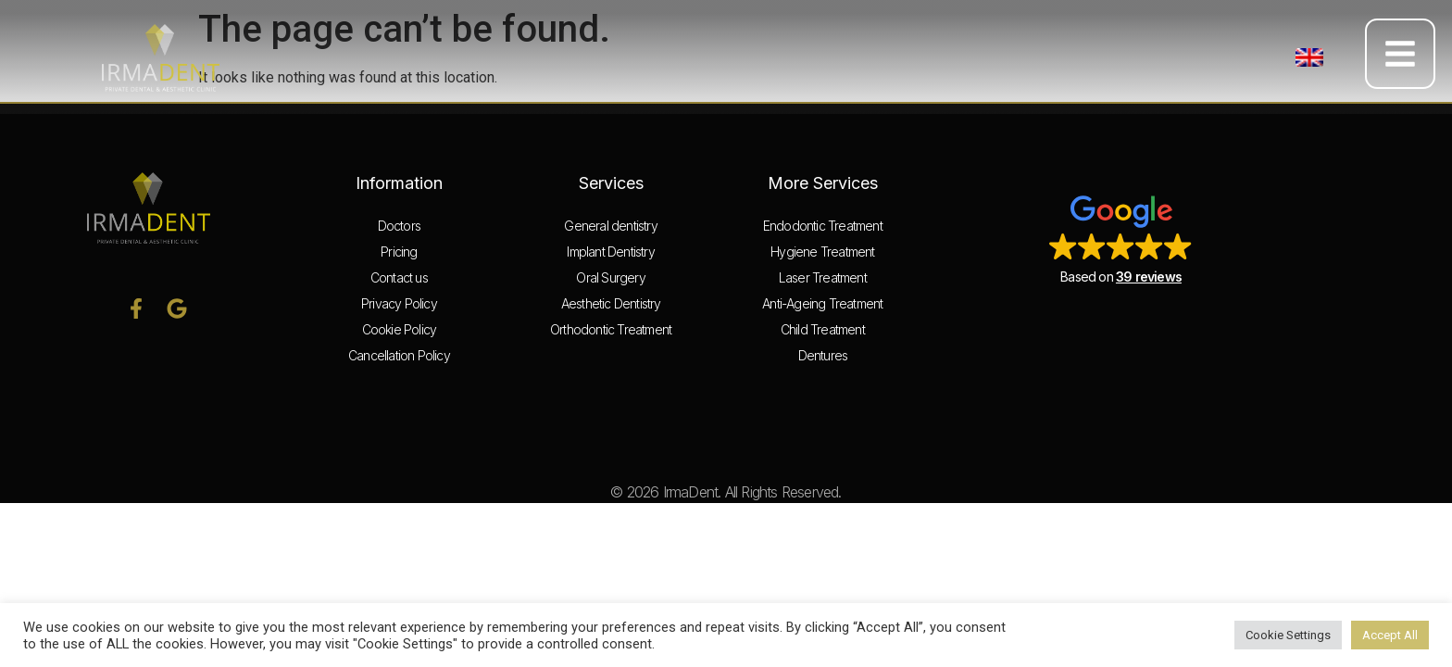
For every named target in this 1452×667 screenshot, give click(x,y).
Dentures (823, 355)
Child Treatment (823, 329)
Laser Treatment (823, 277)
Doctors (399, 225)
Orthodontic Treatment (610, 329)
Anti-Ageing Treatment (822, 303)
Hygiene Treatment (822, 251)
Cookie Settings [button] (1288, 635)
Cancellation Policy (399, 355)
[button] (1309, 57)
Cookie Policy (399, 329)
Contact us (399, 277)
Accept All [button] (1390, 635)
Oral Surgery (610, 277)
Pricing (399, 251)
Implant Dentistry (610, 251)
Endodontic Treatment (822, 225)
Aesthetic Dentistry (611, 303)
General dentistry (610, 225)
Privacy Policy (399, 303)
